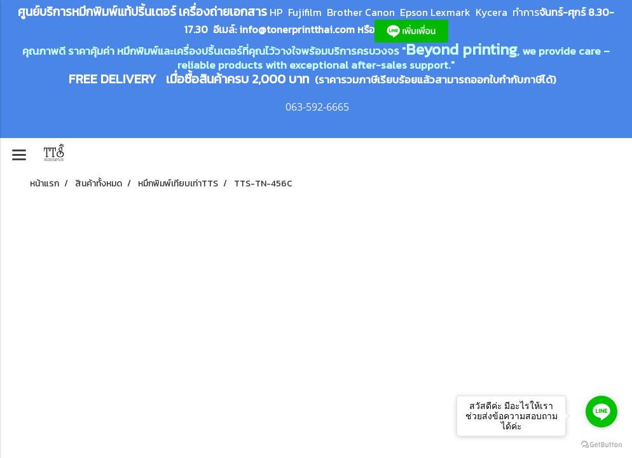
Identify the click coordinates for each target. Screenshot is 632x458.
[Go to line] (601, 411)
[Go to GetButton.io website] (601, 445)
